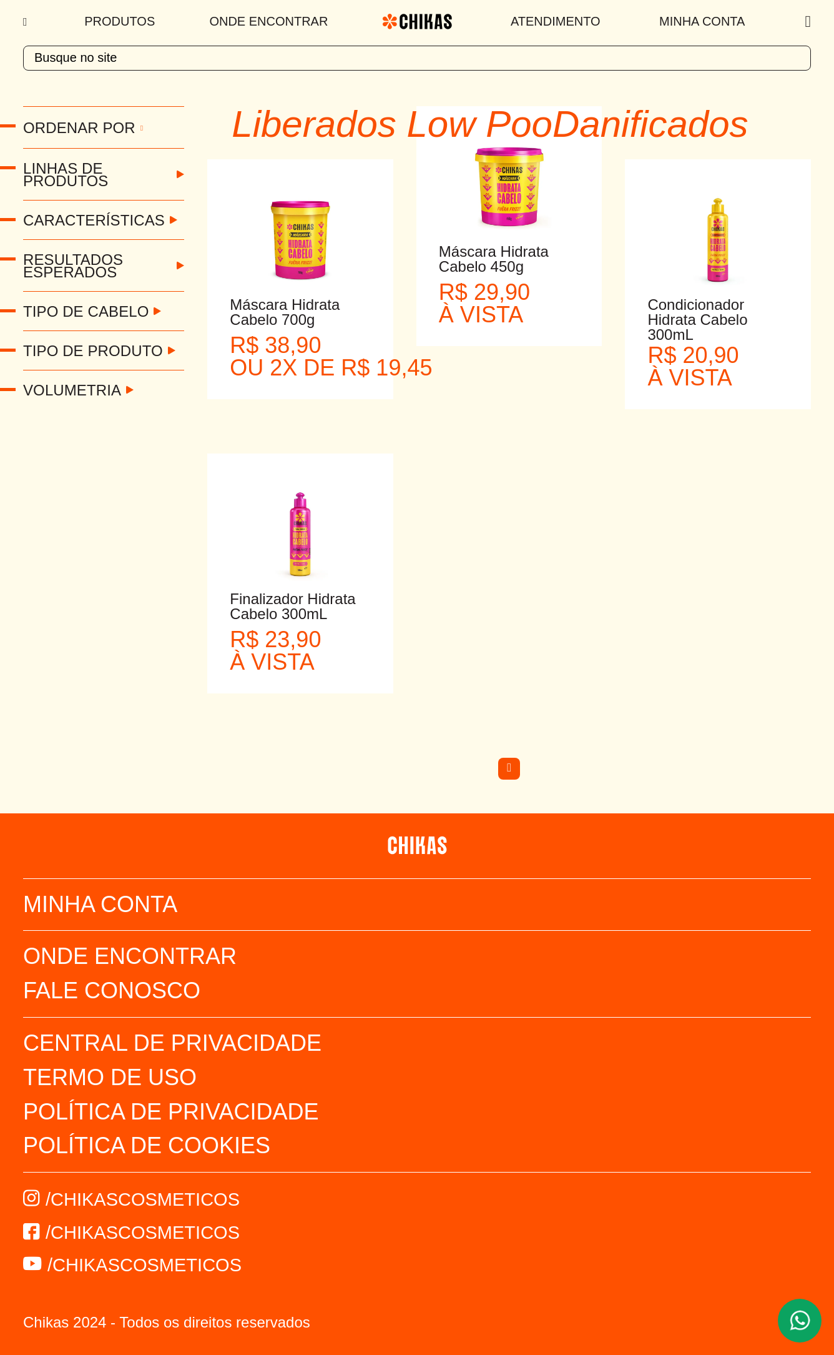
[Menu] (26, 22)
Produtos (119, 21)
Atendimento (556, 21)
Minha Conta (702, 21)
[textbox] (417, 58)
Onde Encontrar (268, 21)
